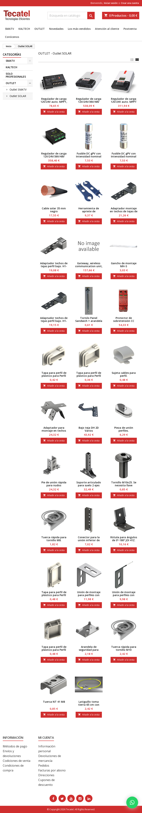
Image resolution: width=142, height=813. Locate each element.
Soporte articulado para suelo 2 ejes (88, 484)
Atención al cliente (107, 28)
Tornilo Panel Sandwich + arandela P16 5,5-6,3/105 (88, 321)
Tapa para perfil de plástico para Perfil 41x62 (53, 595)
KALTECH (24, 28)
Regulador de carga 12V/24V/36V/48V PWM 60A (54, 156)
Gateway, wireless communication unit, (88, 264)
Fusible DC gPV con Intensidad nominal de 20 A (123, 156)
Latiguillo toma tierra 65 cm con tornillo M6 (88, 704)
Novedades (56, 28)
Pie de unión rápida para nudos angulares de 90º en (54, 485)
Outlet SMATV (18, 89)
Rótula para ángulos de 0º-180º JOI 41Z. (123, 538)
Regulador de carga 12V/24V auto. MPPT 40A (124, 101)
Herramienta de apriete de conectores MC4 (88, 211)
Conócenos (12, 37)
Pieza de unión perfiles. (123, 429)
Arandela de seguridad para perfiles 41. (89, 649)
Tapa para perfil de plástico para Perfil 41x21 (53, 375)
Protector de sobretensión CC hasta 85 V (123, 321)
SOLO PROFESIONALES (16, 75)
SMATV (9, 28)
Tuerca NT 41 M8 (54, 701)
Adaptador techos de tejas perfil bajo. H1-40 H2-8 (53, 266)
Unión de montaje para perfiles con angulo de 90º (88, 595)
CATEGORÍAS (12, 54)
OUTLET (39, 28)
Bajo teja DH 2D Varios (89, 429)
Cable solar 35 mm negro (54, 210)
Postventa (130, 28)
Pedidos (43, 765)
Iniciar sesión (111, 3)
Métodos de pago (15, 746)
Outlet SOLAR (18, 96)
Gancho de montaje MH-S (123, 264)
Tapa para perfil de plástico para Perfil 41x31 (88, 375)
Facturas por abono (52, 770)
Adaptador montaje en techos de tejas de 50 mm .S (123, 211)
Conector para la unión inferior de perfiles (89, 540)
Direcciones (46, 775)
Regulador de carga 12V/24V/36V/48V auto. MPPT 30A (88, 101)
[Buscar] (71, 15)
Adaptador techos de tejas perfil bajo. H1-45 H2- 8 (53, 321)
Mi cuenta (46, 738)
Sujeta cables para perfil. (124, 374)
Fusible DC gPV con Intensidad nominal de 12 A (88, 156)
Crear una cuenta (130, 3)
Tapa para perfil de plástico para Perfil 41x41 (53, 649)
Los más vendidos (79, 28)
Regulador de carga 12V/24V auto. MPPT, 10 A (53, 101)
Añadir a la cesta (54, 111)
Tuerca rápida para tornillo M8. (53, 538)
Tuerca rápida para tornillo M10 (123, 648)
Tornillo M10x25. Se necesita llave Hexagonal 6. (123, 485)
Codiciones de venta (16, 761)
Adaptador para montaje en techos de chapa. (54, 430)
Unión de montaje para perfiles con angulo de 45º (123, 595)
